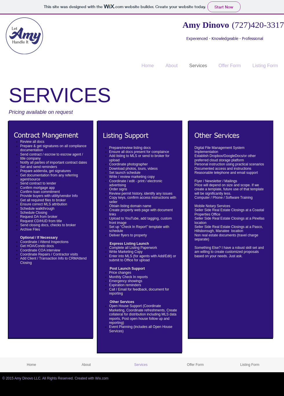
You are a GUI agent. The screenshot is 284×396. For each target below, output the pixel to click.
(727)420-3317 (258, 25)
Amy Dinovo (206, 25)
